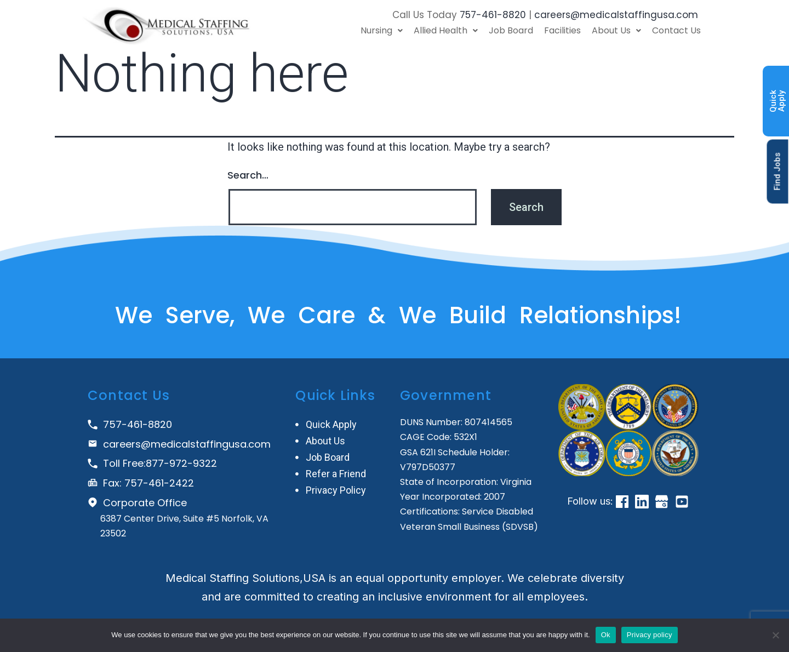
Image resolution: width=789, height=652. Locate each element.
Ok (605, 635)
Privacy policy (649, 635)
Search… (247, 175)
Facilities (562, 30)
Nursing (382, 30)
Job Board (511, 30)
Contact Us (676, 30)
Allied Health (446, 30)
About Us (616, 30)
